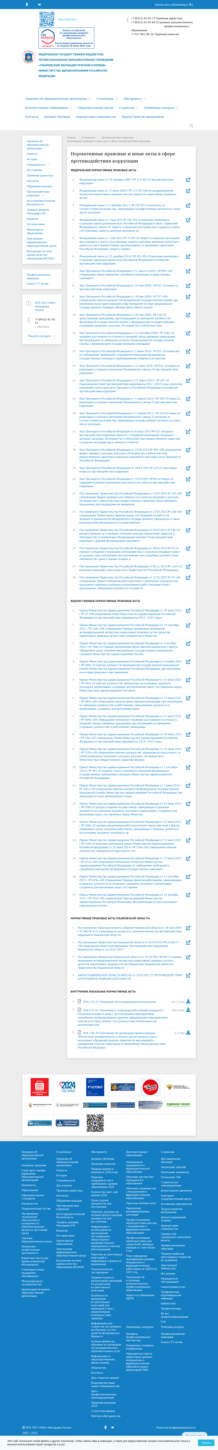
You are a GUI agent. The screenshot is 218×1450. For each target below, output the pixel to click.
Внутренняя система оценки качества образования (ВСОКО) (40, 254)
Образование (29, 1190)
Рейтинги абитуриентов (105, 1416)
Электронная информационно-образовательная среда (41, 242)
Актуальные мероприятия (176, 1204)
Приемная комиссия (103, 1164)
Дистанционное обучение (170, 1160)
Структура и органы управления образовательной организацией (33, 1175)
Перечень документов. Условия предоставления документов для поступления (106, 1216)
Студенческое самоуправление (171, 1183)
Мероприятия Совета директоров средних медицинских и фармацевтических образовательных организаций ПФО (139, 1362)
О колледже (105, 99)
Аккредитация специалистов (96, 117)
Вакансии (32, 218)
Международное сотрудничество (32, 1282)
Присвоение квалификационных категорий (138, 1211)
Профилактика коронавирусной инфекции (171, 1295)
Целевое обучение (57, 117)
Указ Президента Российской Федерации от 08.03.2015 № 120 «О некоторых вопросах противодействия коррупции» (128, 469)
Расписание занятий (173, 1167)
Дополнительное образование (46, 108)
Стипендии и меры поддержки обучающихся (32, 1273)
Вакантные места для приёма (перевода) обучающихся (34, 1261)
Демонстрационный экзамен (173, 1218)
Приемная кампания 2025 (103, 1404)
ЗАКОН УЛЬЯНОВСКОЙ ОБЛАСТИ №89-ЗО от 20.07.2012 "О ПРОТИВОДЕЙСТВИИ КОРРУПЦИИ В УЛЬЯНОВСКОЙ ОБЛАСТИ (130, 976)
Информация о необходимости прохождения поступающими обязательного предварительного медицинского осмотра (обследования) (105, 1238)
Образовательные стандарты (32, 1196)
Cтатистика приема (103, 1411)
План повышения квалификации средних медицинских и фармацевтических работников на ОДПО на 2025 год (141, 1264)
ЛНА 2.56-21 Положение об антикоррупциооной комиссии (119, 1002)
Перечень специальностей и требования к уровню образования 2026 (104, 1182)
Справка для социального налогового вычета (176, 1237)
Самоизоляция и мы (173, 1287)
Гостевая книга (36, 224)
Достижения (34, 170)
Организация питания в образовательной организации (35, 1292)
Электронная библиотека (169, 1266)
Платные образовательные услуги (36, 1239)
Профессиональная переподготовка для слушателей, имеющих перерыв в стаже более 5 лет (140, 1244)
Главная (71, 137)
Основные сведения (33, 1165)
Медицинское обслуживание (170, 1280)
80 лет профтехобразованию (174, 1315)
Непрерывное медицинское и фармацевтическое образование (138, 1166)
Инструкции (168, 1273)
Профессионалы (171, 1308)
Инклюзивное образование (35, 231)
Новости (32, 153)
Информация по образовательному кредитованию (103, 1359)
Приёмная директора (40, 175)
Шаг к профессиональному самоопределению (103, 1394)
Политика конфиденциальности (176, 1427)
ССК (163, 1322)
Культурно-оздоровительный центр (176, 1197)
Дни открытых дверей (105, 1377)
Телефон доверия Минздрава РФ (38, 211)
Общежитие (98, 1367)
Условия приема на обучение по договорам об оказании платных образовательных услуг (106, 1346)
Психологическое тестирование (102, 1270)
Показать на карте (42, 336)
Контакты (32, 117)
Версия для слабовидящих (174, 4)
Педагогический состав (35, 1208)
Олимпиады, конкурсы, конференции (140, 1346)
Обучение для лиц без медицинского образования (139, 1180)
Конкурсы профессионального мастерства (138, 1337)
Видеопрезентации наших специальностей (105, 1384)
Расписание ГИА (171, 1177)
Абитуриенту (133, 99)
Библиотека (168, 1303)
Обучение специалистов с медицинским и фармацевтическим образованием (141, 1193)
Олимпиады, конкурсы (159, 108)
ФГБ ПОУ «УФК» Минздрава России (45, 306)
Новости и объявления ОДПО (140, 1296)
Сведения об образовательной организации (56, 99)
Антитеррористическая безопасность (41, 202)
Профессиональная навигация (38, 276)
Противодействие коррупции (38, 193)
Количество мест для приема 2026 (104, 1193)
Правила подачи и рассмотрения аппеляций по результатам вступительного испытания (106, 1284)
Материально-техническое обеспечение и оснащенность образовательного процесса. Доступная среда (34, 1223)
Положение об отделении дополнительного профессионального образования (138, 1283)
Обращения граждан (39, 186)
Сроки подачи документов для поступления (101, 1203)
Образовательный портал (96, 108)
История (32, 159)
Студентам (126, 108)
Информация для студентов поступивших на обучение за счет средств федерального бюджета (106, 1329)
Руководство (29, 1203)
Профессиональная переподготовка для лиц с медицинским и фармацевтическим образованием (141, 1226)
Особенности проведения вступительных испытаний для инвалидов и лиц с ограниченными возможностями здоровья (102, 1307)
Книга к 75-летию (38, 283)
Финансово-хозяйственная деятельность (30, 1250)
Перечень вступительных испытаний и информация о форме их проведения (106, 1259)
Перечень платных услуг (141, 1203)
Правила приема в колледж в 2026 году (104, 1170)
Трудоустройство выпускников (142, 117)
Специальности (36, 164)
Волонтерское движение (176, 1190)
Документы (28, 1185)
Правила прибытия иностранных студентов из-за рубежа (176, 1257)
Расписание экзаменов (175, 1172)
